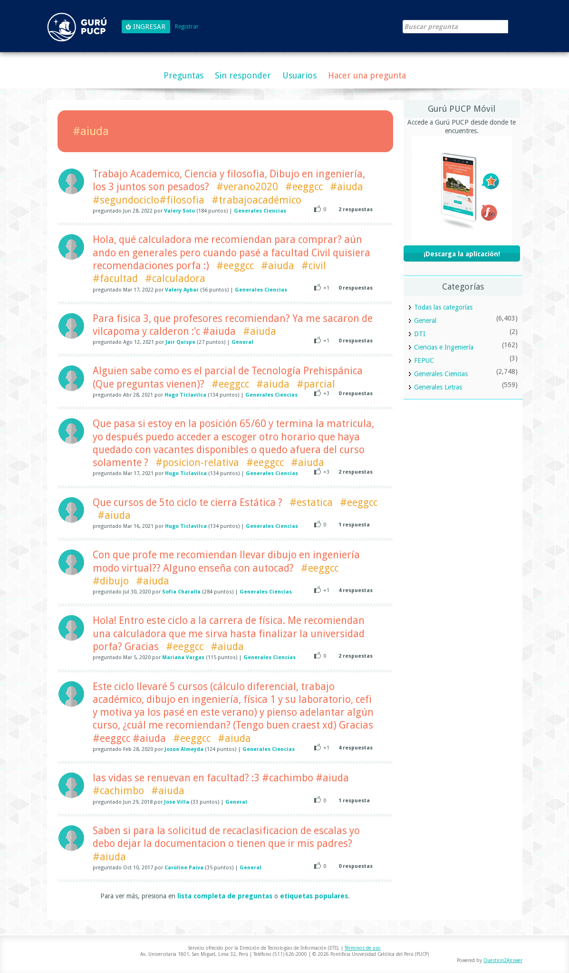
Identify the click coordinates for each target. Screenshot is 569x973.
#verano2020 (247, 187)
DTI (419, 334)
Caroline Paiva (183, 868)
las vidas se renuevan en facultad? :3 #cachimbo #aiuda (221, 778)
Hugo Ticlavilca (185, 395)
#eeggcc (304, 187)
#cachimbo (118, 791)
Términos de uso (363, 948)
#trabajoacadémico (256, 200)
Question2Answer (502, 960)
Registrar (187, 27)
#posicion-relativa (197, 462)
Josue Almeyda (183, 749)
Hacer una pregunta (367, 75)
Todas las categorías (443, 307)
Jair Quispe (180, 342)
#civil (313, 266)
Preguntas (183, 75)
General (242, 342)
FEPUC (424, 360)
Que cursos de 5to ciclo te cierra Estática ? (187, 502)
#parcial (316, 384)
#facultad (115, 278)
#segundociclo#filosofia (148, 200)
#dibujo (111, 581)
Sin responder (243, 75)
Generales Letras (438, 387)
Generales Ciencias (260, 211)
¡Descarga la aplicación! (462, 254)
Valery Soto (179, 211)
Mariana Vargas (183, 657)
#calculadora (175, 278)
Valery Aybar (182, 290)
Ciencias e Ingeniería (443, 347)
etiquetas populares (314, 896)
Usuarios (299, 75)
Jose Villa (176, 802)
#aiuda (346, 187)
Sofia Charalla (181, 592)
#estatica (311, 502)
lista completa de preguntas (224, 896)
